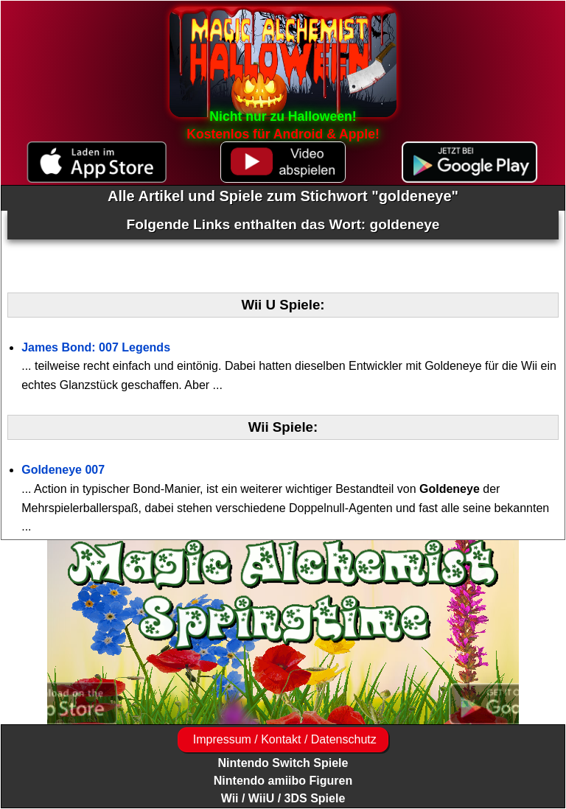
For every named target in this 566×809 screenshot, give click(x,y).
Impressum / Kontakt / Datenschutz (282, 739)
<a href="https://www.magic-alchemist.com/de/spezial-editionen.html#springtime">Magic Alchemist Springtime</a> (283, 632)
